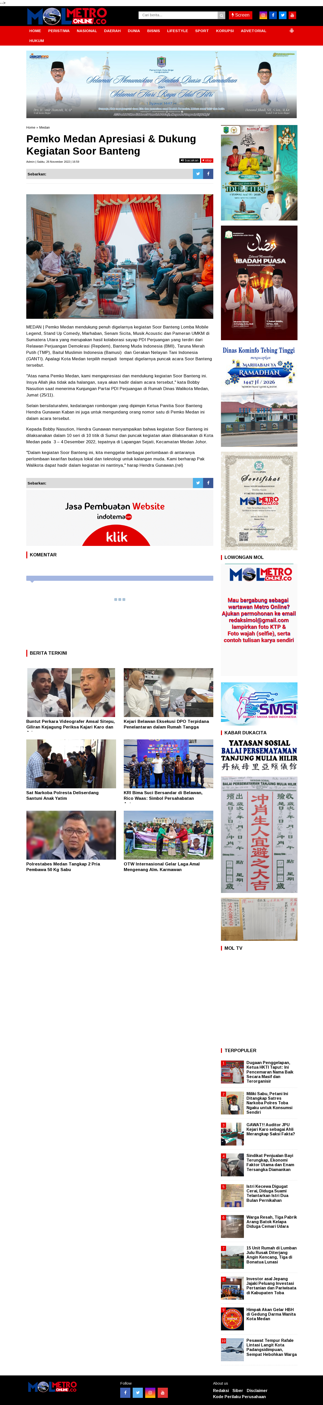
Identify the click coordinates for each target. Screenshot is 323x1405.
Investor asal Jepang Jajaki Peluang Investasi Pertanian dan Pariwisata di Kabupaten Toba (271, 1286)
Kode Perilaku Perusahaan (239, 1397)
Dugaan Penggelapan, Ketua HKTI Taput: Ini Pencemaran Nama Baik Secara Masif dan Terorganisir (269, 1071)
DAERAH (112, 31)
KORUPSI (225, 31)
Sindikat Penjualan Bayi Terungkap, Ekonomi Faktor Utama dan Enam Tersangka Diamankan (270, 1162)
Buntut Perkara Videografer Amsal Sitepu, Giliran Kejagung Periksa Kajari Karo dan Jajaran (70, 727)
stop (207, 160)
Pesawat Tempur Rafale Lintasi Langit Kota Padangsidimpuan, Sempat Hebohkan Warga (271, 1347)
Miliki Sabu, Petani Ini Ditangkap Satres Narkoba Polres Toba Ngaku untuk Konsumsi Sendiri (269, 1103)
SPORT (202, 31)
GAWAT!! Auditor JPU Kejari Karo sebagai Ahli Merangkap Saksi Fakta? (270, 1129)
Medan (44, 127)
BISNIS (153, 31)
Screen (241, 15)
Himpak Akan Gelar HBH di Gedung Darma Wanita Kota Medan (271, 1314)
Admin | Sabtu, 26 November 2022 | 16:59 (52, 161)
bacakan (189, 160)
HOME (35, 31)
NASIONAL (87, 31)
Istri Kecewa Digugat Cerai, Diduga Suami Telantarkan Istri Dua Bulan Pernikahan (267, 1193)
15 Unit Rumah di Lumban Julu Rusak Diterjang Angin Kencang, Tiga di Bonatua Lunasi (271, 1255)
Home (30, 127)
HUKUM (36, 40)
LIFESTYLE (177, 31)
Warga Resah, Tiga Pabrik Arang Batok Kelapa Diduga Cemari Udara (271, 1222)
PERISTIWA (59, 31)
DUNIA (134, 31)
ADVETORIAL (253, 31)
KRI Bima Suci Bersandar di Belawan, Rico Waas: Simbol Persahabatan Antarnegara (163, 798)
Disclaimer (257, 1390)
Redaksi (221, 1390)
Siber (237, 1390)
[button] (291, 28)
